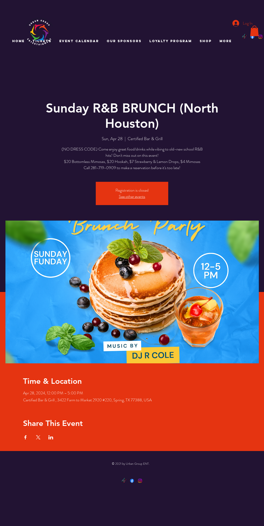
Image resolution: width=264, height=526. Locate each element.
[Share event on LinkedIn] (50, 437)
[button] (254, 31)
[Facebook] (252, 36)
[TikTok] (244, 36)
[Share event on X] (38, 437)
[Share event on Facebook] (25, 437)
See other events (132, 196)
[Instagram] (260, 36)
